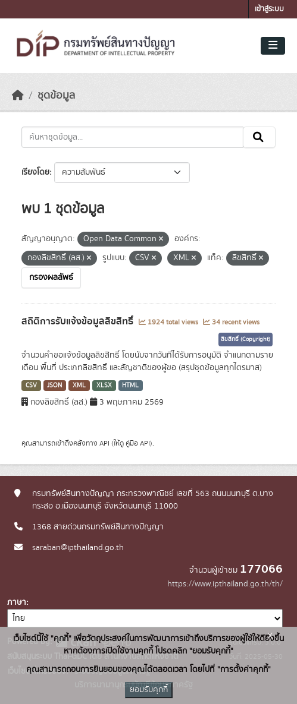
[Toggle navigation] (273, 46)
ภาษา (16, 602)
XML (79, 385)
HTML (130, 385)
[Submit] (259, 137)
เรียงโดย (35, 172)
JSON (54, 385)
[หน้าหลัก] (18, 95)
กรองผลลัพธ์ (51, 277)
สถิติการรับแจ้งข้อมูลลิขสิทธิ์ (78, 321)
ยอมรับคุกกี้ (149, 690)
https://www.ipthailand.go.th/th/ (225, 584)
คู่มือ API (138, 443)
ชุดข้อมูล (56, 95)
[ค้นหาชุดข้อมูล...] (132, 137)
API (104, 443)
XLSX (104, 385)
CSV (31, 385)
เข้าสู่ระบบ (269, 9)
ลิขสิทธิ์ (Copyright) (245, 339)
